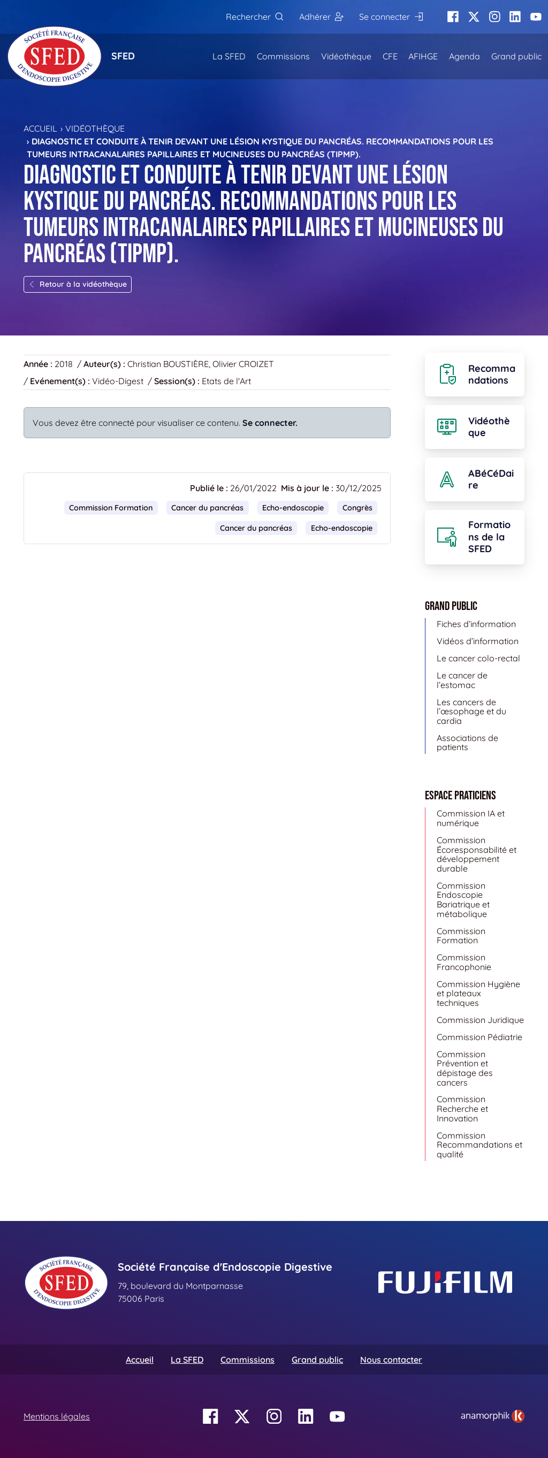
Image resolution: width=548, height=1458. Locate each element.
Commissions (283, 56)
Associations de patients (467, 742)
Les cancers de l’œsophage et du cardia (471, 711)
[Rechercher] (254, 17)
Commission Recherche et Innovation (462, 1108)
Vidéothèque (346, 56)
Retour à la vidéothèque (77, 284)
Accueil (40, 128)
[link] (492, 1416)
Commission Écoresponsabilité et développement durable (476, 854)
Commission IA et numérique (471, 818)
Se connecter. (270, 422)
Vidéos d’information (478, 641)
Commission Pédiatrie (479, 1037)
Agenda (464, 56)
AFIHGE (423, 56)
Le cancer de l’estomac (462, 680)
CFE (390, 56)
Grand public (516, 56)
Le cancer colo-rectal (478, 658)
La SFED (229, 56)
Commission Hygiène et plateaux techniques (478, 993)
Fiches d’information (476, 624)
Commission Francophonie (464, 962)
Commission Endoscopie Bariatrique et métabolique (463, 899)
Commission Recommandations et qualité (479, 1144)
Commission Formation (111, 508)
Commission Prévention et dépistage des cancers (465, 1068)
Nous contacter (391, 1359)
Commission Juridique (480, 1019)
